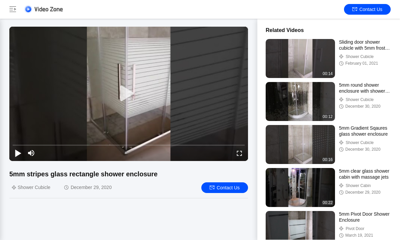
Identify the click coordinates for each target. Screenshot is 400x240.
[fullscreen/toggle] (239, 153)
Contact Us (367, 9)
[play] (128, 93)
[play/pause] (18, 153)
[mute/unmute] (31, 153)
